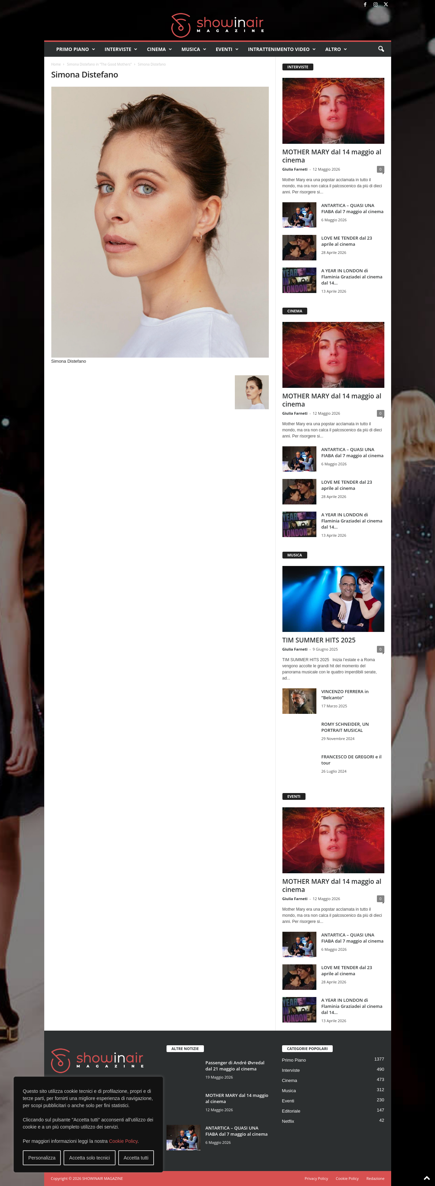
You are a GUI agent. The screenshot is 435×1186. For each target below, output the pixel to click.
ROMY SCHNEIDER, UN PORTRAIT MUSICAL (345, 727)
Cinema (159, 49)
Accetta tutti (136, 1158)
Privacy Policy (316, 1178)
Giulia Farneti (295, 169)
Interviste (121, 49)
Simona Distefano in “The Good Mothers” (99, 64)
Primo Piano (75, 49)
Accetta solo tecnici (89, 1158)
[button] (380, 49)
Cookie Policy (123, 1141)
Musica (193, 49)
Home (56, 64)
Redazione (375, 1178)
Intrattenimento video (282, 49)
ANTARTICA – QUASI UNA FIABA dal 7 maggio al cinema (352, 208)
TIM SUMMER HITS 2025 (319, 640)
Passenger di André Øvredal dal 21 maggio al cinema (235, 1066)
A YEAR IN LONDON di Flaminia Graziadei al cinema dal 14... (352, 277)
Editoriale (291, 1111)
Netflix (288, 1121)
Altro (336, 49)
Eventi (227, 49)
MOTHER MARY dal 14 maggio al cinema (332, 156)
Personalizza (41, 1158)
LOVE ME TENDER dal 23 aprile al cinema (346, 241)
